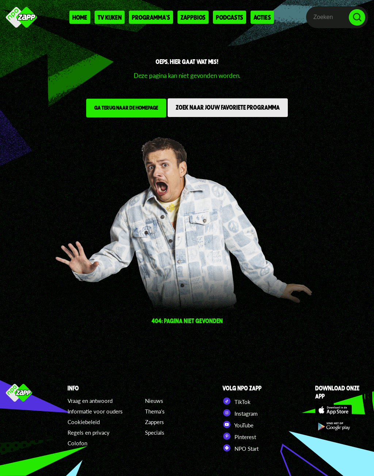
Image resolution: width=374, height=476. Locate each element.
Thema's (155, 411)
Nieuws (154, 400)
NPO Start (240, 447)
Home (79, 17)
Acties (262, 17)
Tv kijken (110, 17)
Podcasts (229, 17)
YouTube (237, 424)
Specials (154, 432)
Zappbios (193, 17)
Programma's (151, 17)
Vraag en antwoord (90, 400)
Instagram (239, 412)
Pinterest (239, 436)
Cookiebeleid (84, 422)
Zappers (154, 422)
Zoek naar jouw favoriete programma (228, 107)
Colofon (77, 443)
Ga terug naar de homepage (126, 107)
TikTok (236, 401)
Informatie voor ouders (95, 411)
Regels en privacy (89, 432)
